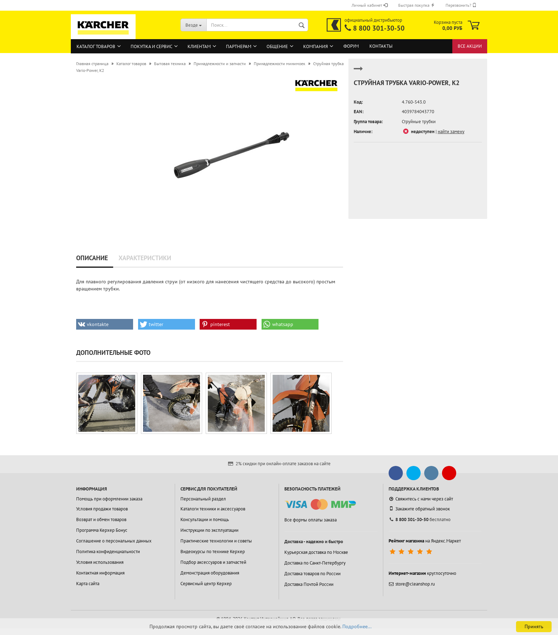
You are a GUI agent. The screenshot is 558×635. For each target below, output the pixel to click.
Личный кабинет (370, 5)
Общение (277, 46)
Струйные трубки (419, 122)
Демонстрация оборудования (209, 573)
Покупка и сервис (151, 46)
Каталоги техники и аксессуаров (212, 509)
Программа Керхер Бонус (101, 530)
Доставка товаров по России (312, 574)
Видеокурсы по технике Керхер (212, 552)
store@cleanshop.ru (412, 584)
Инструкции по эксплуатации (209, 530)
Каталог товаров (96, 46)
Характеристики (145, 258)
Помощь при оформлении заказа (109, 499)
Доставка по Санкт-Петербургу (315, 563)
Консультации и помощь (204, 519)
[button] (104, 324)
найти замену (451, 131)
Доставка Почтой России (308, 584)
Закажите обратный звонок (419, 508)
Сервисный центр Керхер (206, 584)
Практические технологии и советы (216, 541)
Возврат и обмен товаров (101, 519)
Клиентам (199, 46)
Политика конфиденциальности (108, 552)
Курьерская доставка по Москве (316, 552)
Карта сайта (87, 584)
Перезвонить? (461, 5)
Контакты (381, 46)
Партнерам (238, 46)
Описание (92, 258)
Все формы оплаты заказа (310, 520)
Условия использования (99, 562)
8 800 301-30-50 (379, 28)
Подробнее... (357, 626)
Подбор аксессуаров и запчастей (213, 562)
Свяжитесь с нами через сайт (421, 499)
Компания (315, 46)
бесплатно (420, 519)
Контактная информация (100, 573)
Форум (351, 46)
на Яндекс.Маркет (425, 541)
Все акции (470, 46)
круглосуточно (422, 573)
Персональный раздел (203, 499)
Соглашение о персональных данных (114, 541)
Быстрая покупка (416, 5)
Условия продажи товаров (102, 509)
